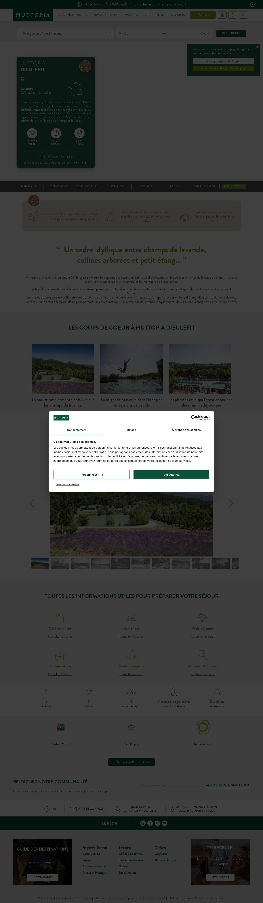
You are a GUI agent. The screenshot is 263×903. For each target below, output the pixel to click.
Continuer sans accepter (67, 484)
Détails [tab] (131, 429)
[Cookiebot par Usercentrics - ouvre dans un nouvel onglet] (194, 417)
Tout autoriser (171, 474)
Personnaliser (92, 474)
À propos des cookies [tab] (186, 429)
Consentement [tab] (76, 429)
